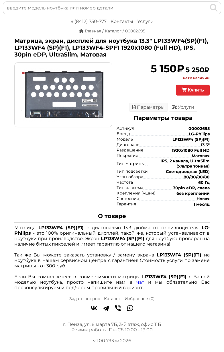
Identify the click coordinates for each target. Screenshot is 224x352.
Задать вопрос (84, 298)
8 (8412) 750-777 (88, 21)
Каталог (112, 298)
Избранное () (140, 298)
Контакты (122, 21)
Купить (193, 89)
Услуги (145, 21)
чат (140, 282)
